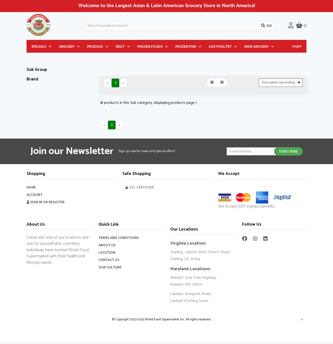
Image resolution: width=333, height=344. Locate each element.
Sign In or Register (46, 204)
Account (34, 197)
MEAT (120, 48)
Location (106, 255)
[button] (302, 322)
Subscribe (288, 153)
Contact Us (108, 262)
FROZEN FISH (185, 48)
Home (31, 189)
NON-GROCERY (256, 48)
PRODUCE (95, 48)
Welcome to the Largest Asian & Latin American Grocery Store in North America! (166, 6)
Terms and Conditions (118, 240)
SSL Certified (139, 189)
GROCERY (66, 48)
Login (297, 48)
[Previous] (108, 84)
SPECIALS (38, 48)
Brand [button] (32, 81)
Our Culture (110, 269)
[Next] (123, 84)
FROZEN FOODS (150, 48)
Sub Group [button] (37, 71)
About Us (106, 247)
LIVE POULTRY (220, 48)
